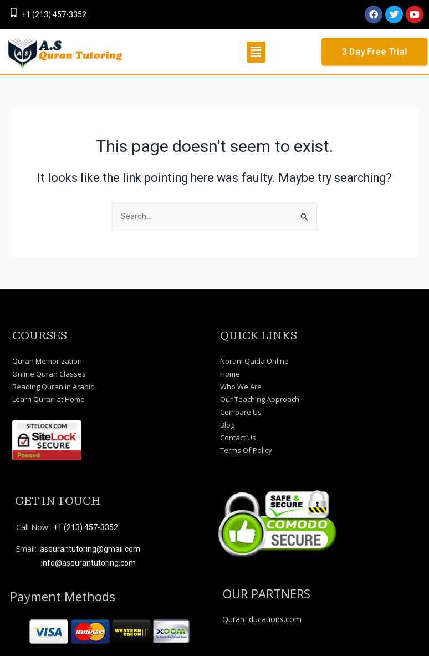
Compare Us (241, 412)
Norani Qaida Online (254, 361)
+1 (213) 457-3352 (54, 14)
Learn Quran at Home (48, 399)
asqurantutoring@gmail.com (90, 549)
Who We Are (241, 386)
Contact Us (238, 438)
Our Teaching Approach (259, 399)
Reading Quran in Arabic (53, 386)
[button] (256, 52)
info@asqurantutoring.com (88, 562)
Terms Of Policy (246, 450)
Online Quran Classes (49, 374)
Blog (227, 425)
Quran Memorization (47, 361)
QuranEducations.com (262, 619)
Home (230, 374)
